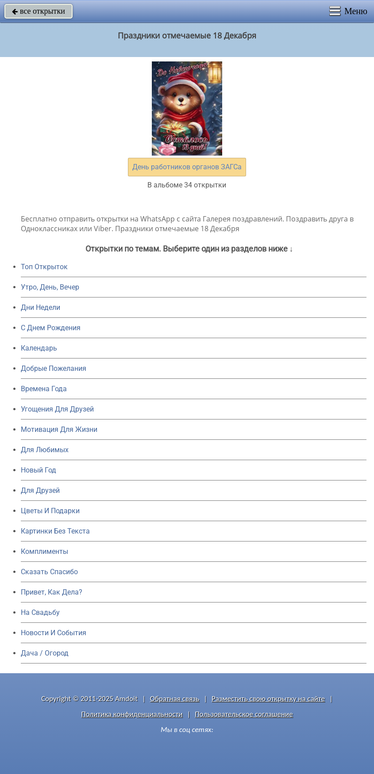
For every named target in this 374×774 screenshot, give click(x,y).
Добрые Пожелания (53, 368)
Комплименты (44, 551)
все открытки (38, 11)
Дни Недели (40, 307)
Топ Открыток (44, 267)
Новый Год (38, 470)
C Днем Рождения (51, 328)
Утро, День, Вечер (50, 287)
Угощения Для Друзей (57, 409)
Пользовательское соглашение (244, 714)
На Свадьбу (40, 612)
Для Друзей (40, 490)
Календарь (39, 348)
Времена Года (44, 389)
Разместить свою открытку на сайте (268, 698)
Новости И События (53, 633)
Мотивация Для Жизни (59, 429)
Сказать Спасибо (49, 572)
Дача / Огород (45, 653)
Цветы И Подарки (50, 511)
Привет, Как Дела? (51, 592)
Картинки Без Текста (55, 531)
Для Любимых (45, 450)
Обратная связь (175, 698)
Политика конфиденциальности (131, 714)
